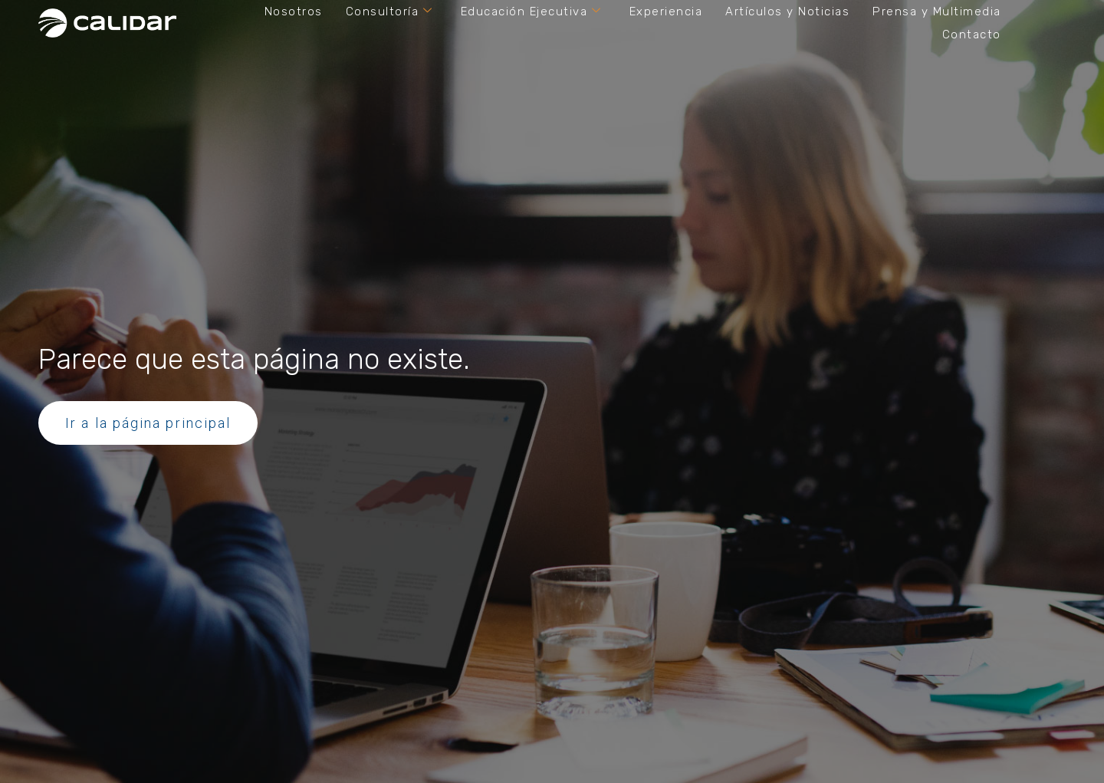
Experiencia (666, 11)
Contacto (971, 34)
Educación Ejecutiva (531, 11)
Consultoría (389, 11)
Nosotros (293, 11)
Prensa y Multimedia (936, 11)
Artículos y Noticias (787, 11)
